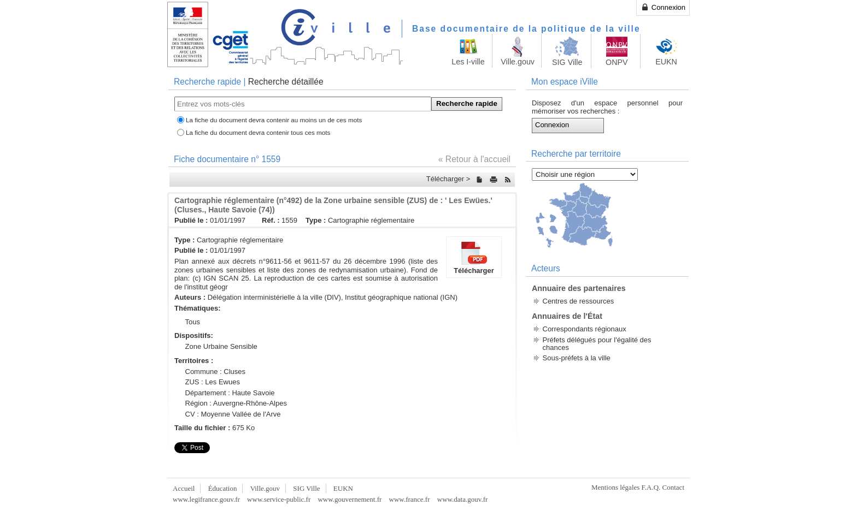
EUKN (343, 488)
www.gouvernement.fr (349, 499)
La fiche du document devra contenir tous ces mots (258, 132)
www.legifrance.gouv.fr (206, 499)
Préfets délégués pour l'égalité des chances (597, 344)
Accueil (184, 488)
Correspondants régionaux (584, 329)
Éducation (222, 488)
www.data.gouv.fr (462, 499)
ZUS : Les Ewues (212, 382)
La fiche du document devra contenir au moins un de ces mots (274, 119)
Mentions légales (615, 487)
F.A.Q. (651, 487)
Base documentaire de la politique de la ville (526, 28)
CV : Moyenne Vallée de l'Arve (233, 414)
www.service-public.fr (278, 499)
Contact (673, 487)
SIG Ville (306, 488)
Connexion (663, 7)
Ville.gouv (265, 488)
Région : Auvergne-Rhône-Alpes (236, 403)
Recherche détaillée (286, 81)
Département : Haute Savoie (230, 393)
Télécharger (473, 257)
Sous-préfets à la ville (577, 358)
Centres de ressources (578, 301)
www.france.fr (409, 499)
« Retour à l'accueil (474, 159)
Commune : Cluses (215, 371)
